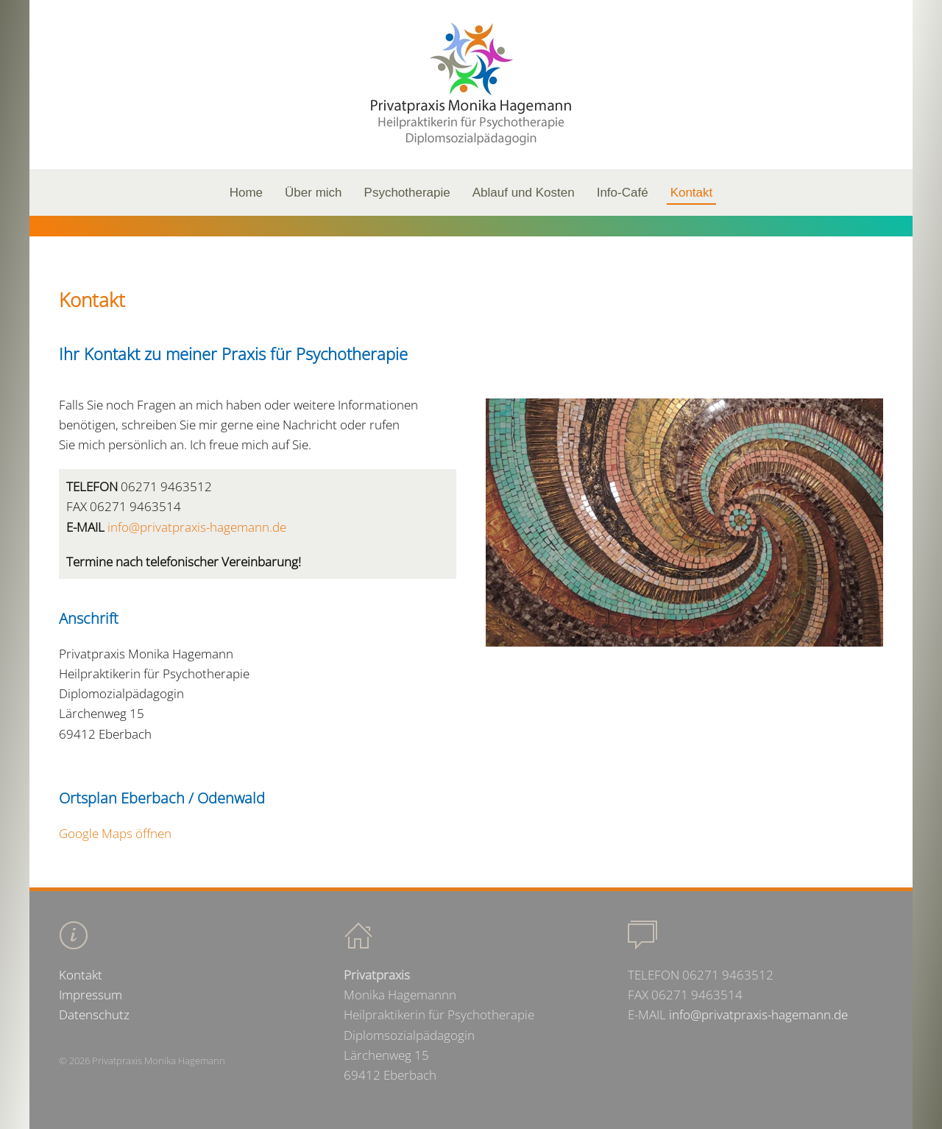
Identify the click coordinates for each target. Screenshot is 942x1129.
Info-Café (622, 193)
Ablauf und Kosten (523, 193)
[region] (471, 226)
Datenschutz (94, 1014)
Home (246, 193)
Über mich (313, 193)
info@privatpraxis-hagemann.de (196, 526)
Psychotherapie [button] (407, 193)
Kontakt (691, 193)
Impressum (90, 994)
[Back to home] (471, 84)
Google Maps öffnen (115, 833)
